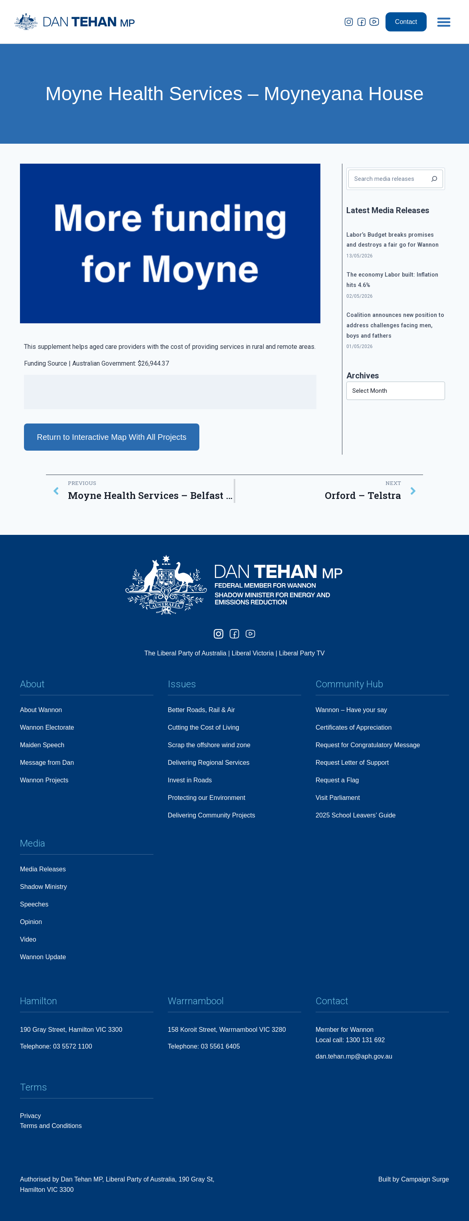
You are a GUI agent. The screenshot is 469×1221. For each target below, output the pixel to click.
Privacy (30, 1115)
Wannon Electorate (47, 727)
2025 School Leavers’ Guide (355, 815)
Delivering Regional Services (209, 762)
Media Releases (43, 869)
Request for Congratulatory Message (368, 745)
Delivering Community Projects (211, 815)
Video (28, 939)
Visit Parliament (338, 797)
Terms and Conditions (51, 1125)
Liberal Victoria (253, 653)
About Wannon (41, 709)
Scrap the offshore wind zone (209, 745)
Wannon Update (43, 957)
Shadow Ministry (43, 886)
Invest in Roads (190, 780)
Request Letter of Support (352, 762)
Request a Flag (337, 780)
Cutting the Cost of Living (203, 727)
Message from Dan (47, 762)
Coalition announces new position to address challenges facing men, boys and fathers (395, 325)
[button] (444, 16)
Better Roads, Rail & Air (201, 709)
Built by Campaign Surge (413, 1179)
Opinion (31, 921)
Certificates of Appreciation (353, 727)
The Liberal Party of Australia (186, 653)
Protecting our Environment (206, 797)
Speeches (34, 904)
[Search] (434, 179)
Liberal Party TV (301, 653)
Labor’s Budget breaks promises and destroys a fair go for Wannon (392, 240)
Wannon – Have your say (351, 709)
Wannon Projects (44, 780)
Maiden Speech (42, 745)
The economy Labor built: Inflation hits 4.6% (392, 279)
